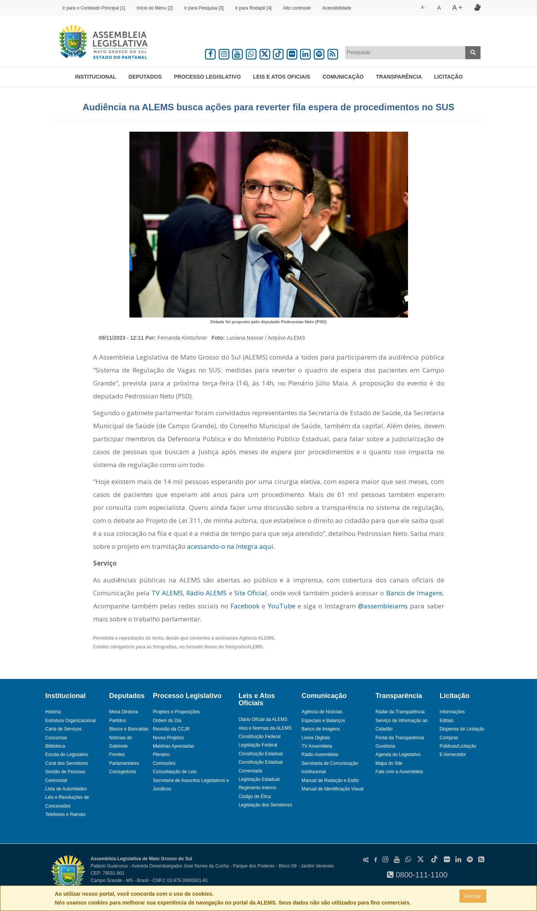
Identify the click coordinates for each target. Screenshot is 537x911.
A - (423, 7)
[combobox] (405, 52)
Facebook (244, 605)
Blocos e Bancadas (128, 729)
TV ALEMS (167, 593)
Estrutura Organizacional (70, 720)
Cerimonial (56, 780)
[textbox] (405, 52)
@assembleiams (383, 605)
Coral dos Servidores (66, 763)
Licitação (448, 77)
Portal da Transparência (400, 737)
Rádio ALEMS (206, 593)
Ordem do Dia (167, 720)
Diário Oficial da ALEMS (263, 719)
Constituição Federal (260, 736)
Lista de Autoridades (66, 789)
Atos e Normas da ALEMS (265, 728)
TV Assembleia (317, 746)
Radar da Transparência (400, 711)
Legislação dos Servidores (265, 805)
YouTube (281, 605)
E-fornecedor (453, 754)
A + (457, 7)
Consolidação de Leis (175, 771)
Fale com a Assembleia (399, 771)
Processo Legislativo (207, 77)
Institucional (95, 77)
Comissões (164, 763)
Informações (452, 711)
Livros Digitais (316, 737)
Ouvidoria (385, 746)
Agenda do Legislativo (398, 754)
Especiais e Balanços (323, 720)
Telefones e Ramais (65, 814)
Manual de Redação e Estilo (330, 780)
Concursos (56, 737)
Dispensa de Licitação (462, 729)
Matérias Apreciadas (173, 746)
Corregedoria (122, 771)
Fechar (472, 896)
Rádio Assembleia (320, 754)
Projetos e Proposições (176, 711)
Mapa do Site (389, 763)
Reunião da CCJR (171, 729)
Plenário (161, 754)
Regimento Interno (257, 787)
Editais (446, 720)
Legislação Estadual (259, 779)
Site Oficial (250, 593)
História (53, 711)
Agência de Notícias (322, 711)
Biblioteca (55, 746)
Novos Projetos (168, 737)
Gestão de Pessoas (65, 771)
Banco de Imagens (414, 593)
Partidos (117, 720)
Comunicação (343, 77)
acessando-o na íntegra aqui (230, 546)
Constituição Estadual (261, 753)
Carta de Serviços (63, 729)
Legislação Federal (258, 745)
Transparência (399, 77)
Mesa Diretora (123, 711)
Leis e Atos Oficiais (281, 77)
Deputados (145, 77)
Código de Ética (255, 796)
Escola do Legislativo (67, 754)
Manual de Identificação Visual (333, 789)
